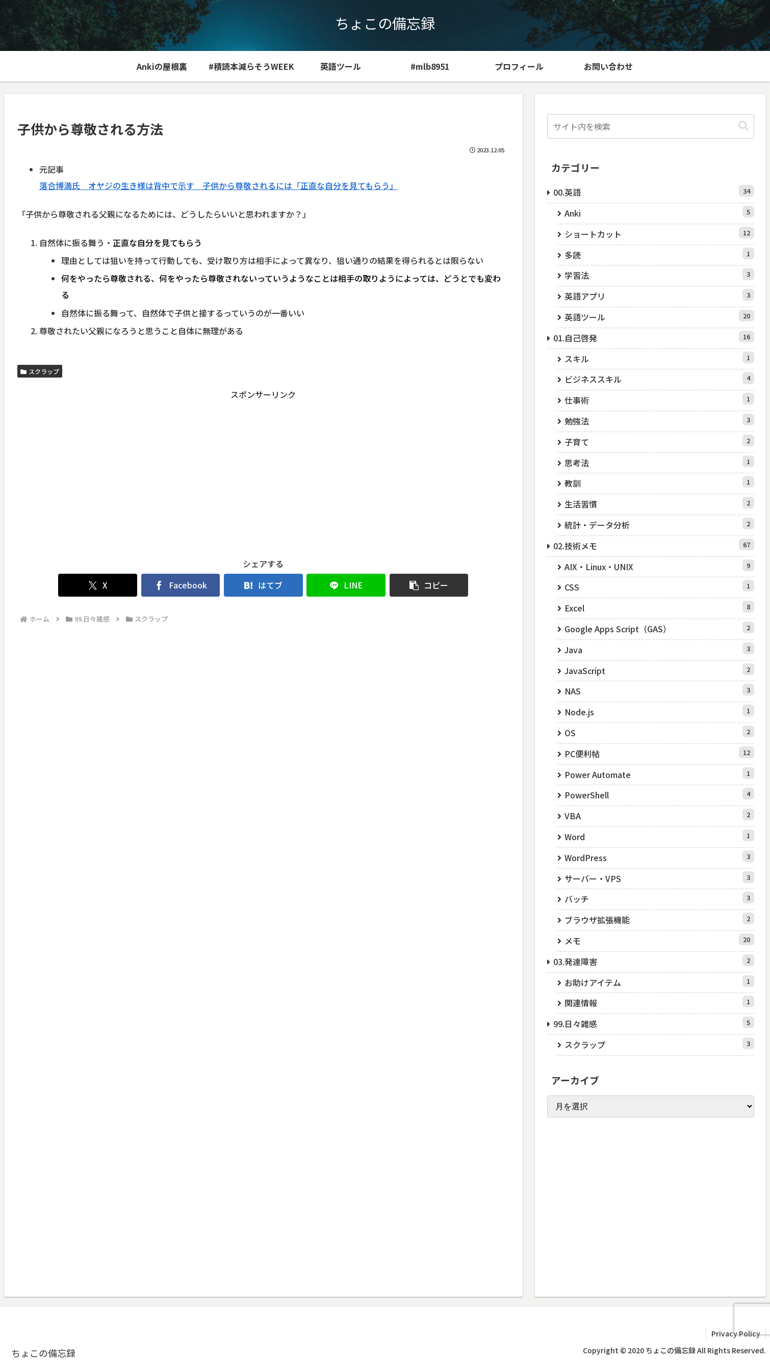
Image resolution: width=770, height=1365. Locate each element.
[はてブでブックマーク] (263, 585)
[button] (429, 585)
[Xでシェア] (98, 585)
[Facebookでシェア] (180, 585)
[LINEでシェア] (346, 585)
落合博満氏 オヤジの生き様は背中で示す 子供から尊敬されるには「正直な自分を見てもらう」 (218, 185)
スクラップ (40, 371)
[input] (650, 126)
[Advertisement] (263, 473)
